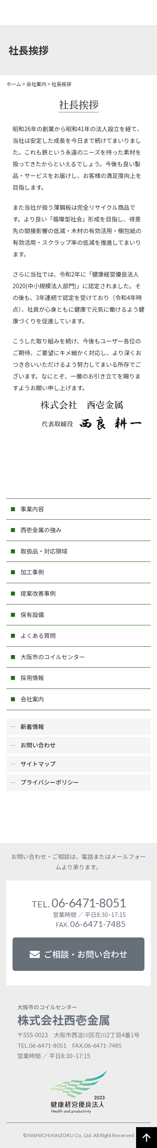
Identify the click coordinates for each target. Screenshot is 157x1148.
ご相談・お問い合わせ (79, 954)
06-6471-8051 (78, 903)
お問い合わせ (38, 745)
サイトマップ (38, 763)
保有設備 (32, 614)
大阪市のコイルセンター (53, 657)
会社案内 (32, 699)
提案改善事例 (38, 593)
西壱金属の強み (41, 530)
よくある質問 (38, 635)
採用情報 (32, 677)
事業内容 (32, 509)
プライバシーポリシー (50, 782)
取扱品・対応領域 (44, 551)
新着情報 (32, 726)
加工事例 (32, 572)
